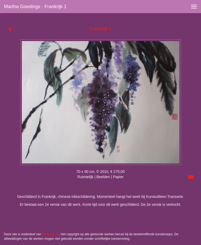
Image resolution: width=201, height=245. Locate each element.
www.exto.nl (50, 234)
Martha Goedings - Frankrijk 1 (35, 6)
